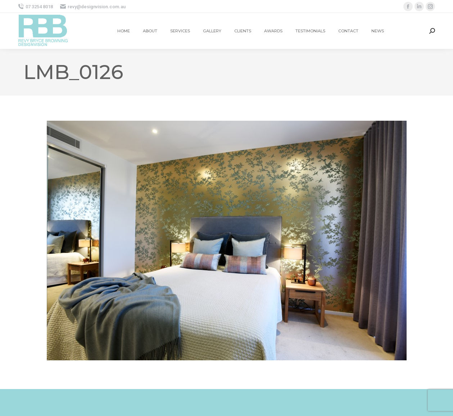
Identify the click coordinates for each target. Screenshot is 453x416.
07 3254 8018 (35, 6)
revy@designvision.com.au (93, 6)
